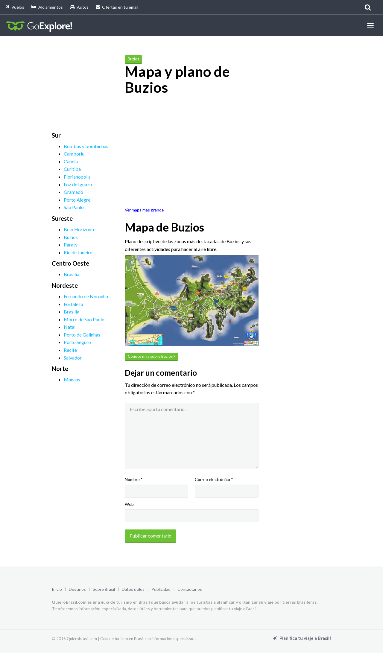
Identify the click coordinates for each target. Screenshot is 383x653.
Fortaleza (73, 304)
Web (129, 504)
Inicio (57, 589)
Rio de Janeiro (78, 252)
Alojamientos (47, 7)
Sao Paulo (74, 207)
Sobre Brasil (104, 589)
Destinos (77, 589)
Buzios (71, 237)
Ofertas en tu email (117, 7)
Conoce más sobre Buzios (151, 356)
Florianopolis (77, 176)
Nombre (134, 479)
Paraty (70, 244)
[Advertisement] (97, 92)
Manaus (72, 379)
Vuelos (15, 7)
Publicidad (161, 589)
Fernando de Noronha (86, 296)
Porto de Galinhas (82, 334)
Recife (70, 350)
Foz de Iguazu (78, 184)
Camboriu (74, 153)
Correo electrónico (214, 479)
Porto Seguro (77, 342)
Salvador (73, 357)
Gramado (73, 192)
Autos (79, 7)
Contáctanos (189, 589)
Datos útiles (133, 589)
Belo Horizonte (79, 229)
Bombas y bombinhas (86, 146)
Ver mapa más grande (144, 209)
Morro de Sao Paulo (84, 319)
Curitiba (72, 169)
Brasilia (71, 274)
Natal (69, 327)
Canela (71, 161)
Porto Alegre (77, 200)
